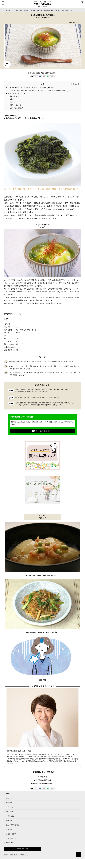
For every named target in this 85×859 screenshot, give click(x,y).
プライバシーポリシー (13, 838)
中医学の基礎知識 (43, 780)
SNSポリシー (10, 843)
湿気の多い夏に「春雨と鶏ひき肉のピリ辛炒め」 (42, 632)
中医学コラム (10, 816)
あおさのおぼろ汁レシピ (17, 93)
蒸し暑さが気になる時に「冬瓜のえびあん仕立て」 (42, 575)
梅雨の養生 (42, 680)
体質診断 (9, 803)
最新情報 (9, 820)
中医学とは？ (10, 807)
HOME (8, 794)
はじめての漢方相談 (12, 825)
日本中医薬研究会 (21, 854)
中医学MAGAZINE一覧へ (43, 783)
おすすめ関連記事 (16, 108)
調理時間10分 (15, 96)
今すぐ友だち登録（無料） (42, 431)
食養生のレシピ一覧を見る (43, 772)
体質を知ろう (10, 798)
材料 (11, 99)
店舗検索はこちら (23, 849)
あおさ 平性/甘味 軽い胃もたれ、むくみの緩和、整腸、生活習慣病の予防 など (40, 90)
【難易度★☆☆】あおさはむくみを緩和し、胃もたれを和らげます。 (33, 88)
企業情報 (9, 829)
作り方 (12, 102)
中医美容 (43, 777)
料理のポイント (16, 105)
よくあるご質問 (11, 834)
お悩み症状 (9, 812)
